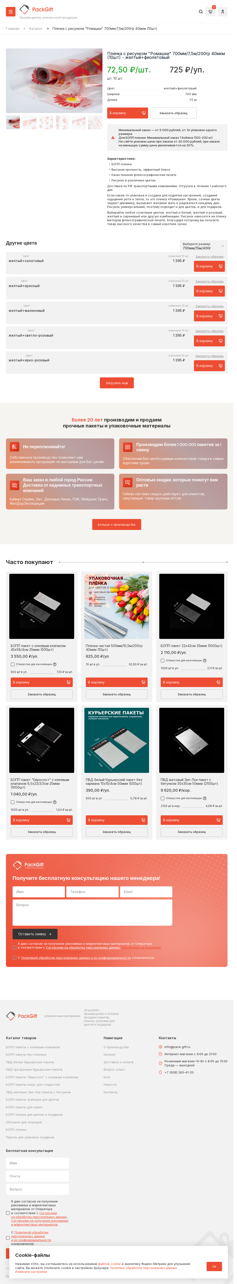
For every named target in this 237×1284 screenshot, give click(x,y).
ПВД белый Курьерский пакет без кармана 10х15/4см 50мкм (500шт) (114, 782)
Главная (12, 28)
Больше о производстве (116, 524)
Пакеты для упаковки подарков (30, 1137)
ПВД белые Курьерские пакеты (30, 1062)
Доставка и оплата (118, 1062)
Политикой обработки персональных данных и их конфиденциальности (76, 958)
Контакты (110, 1092)
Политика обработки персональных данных (143, 1268)
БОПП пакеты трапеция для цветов (32, 1099)
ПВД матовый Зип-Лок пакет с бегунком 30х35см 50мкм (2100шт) (189, 782)
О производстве (116, 1047)
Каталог (36, 28)
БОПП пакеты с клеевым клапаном (33, 1047)
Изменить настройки (31, 1272)
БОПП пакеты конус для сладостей (33, 1084)
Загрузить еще (117, 383)
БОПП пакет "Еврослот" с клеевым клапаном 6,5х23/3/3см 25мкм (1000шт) (40, 783)
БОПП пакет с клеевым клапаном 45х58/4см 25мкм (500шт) (38, 648)
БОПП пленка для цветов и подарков (34, 1114)
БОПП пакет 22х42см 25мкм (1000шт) (191, 646)
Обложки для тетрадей (24, 1122)
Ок (214, 1266)
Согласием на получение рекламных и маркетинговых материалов (39, 1222)
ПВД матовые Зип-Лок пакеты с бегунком (38, 1092)
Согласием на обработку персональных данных (83, 947)
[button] (13, 122)
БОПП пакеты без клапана (26, 1054)
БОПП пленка (16, 1129)
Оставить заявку (32, 934)
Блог (107, 1077)
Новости (110, 1084)
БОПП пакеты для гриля (24, 1107)
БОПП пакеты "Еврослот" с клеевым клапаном (42, 1077)
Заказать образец (173, 113)
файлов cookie (109, 1264)
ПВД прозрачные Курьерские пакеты (34, 1069)
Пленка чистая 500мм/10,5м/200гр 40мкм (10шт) (114, 648)
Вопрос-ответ (114, 1069)
